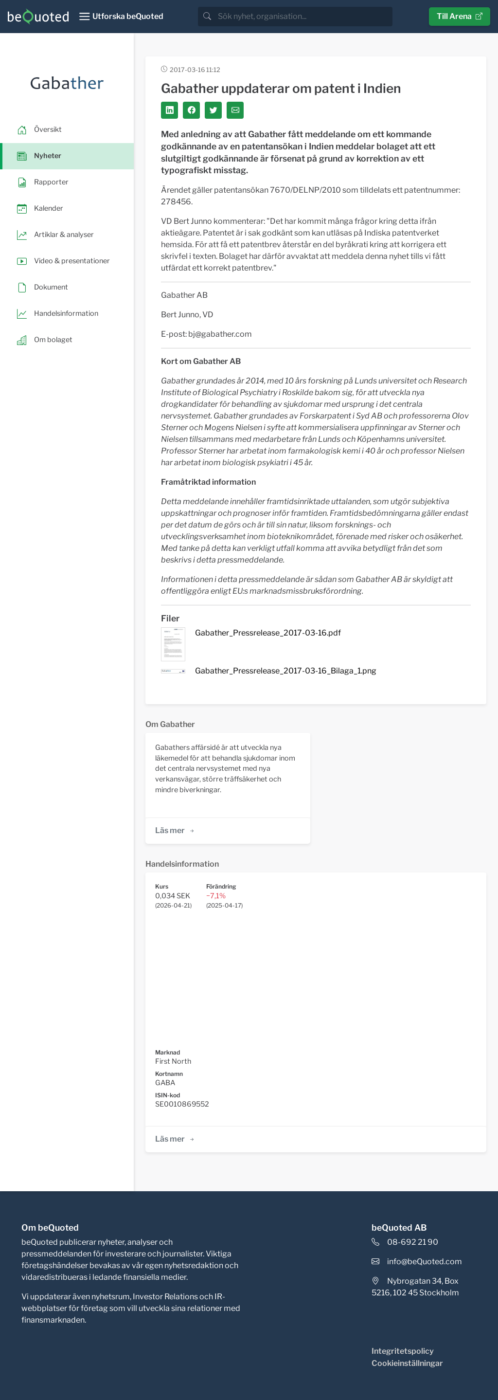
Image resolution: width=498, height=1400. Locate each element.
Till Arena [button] (459, 16)
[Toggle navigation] (120, 16)
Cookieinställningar (407, 1363)
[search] (304, 16)
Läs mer (175, 830)
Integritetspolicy (403, 1351)
